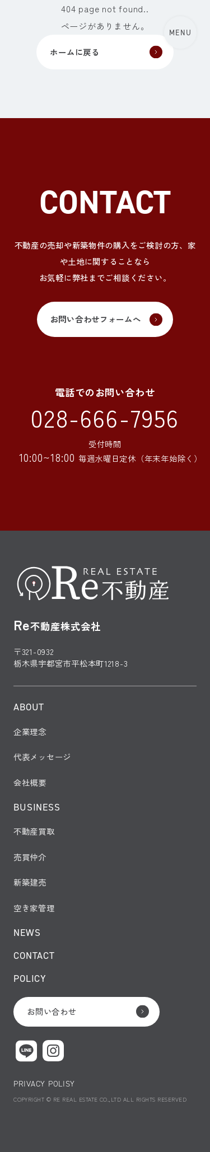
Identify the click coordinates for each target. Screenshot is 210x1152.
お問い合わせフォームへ (95, 319)
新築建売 (29, 882)
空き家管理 (34, 908)
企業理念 (29, 731)
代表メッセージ (42, 756)
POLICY (29, 978)
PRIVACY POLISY (44, 1084)
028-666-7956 (105, 417)
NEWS (26, 932)
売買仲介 (29, 857)
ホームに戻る (74, 52)
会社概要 (29, 782)
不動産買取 (34, 831)
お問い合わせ (51, 1011)
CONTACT (34, 955)
